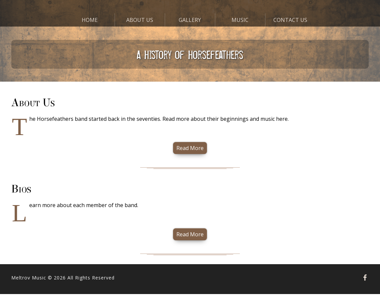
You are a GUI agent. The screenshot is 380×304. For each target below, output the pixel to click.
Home (90, 20)
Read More (190, 148)
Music (240, 20)
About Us (139, 20)
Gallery (190, 20)
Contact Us (290, 20)
